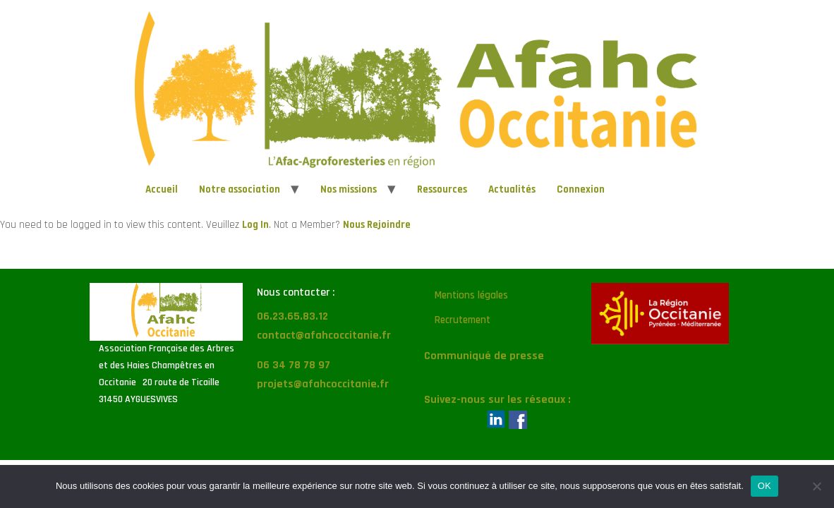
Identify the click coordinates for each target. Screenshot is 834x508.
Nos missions (348, 189)
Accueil (161, 189)
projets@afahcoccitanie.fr (323, 384)
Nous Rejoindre (377, 224)
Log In (255, 224)
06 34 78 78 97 (293, 365)
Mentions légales (471, 295)
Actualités (512, 189)
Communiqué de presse (484, 356)
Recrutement (462, 320)
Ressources (442, 189)
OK (764, 485)
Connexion (581, 189)
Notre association (239, 189)
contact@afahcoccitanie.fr (324, 335)
